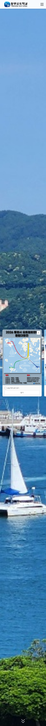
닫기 (22, 392)
